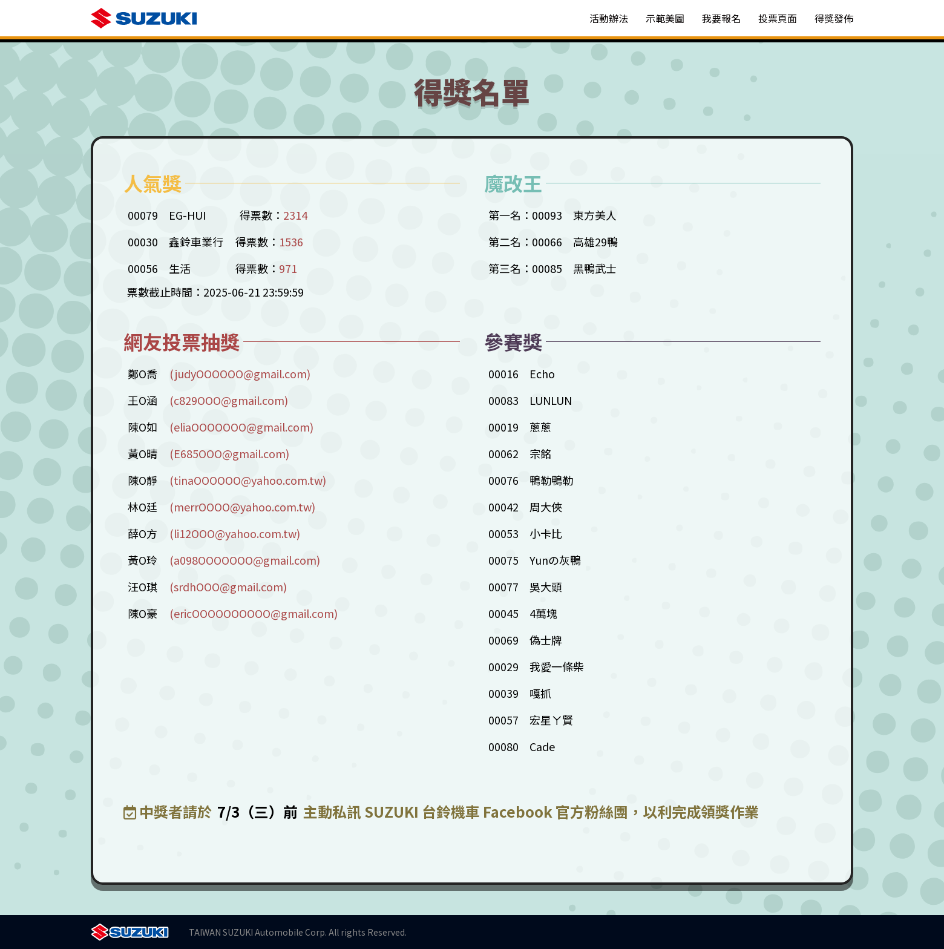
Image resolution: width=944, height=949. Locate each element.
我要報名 (721, 18)
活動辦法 (608, 18)
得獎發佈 (834, 18)
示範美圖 (665, 18)
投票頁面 (777, 18)
